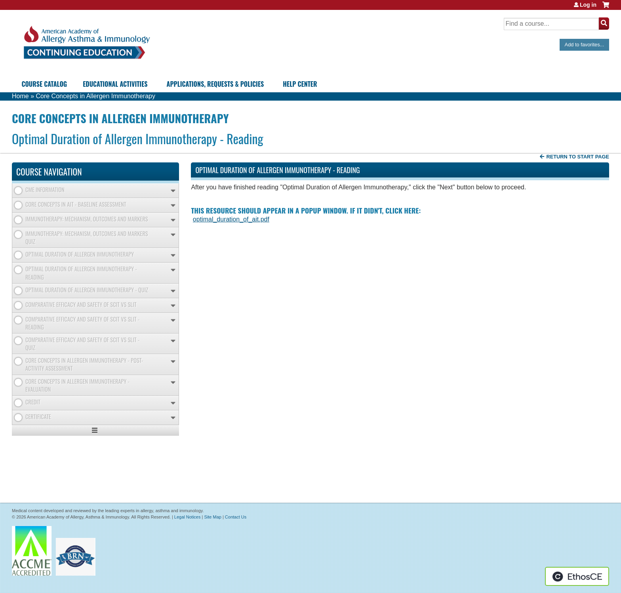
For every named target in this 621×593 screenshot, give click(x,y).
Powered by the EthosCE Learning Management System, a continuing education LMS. (577, 576)
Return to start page (577, 157)
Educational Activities (115, 84)
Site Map (212, 517)
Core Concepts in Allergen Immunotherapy (95, 96)
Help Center (300, 84)
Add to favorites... (584, 45)
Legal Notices (187, 517)
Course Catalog (44, 84)
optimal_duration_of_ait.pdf (231, 219)
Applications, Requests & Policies (215, 84)
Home (20, 96)
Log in (588, 5)
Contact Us (235, 517)
